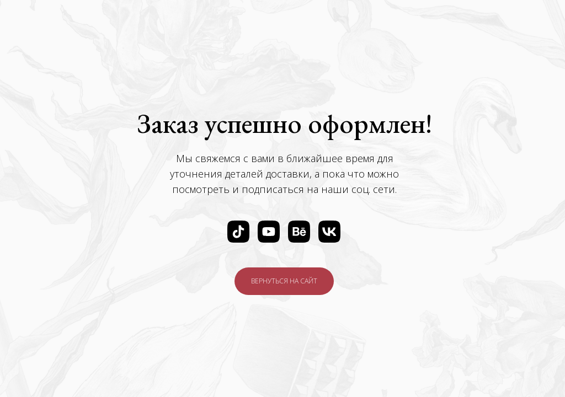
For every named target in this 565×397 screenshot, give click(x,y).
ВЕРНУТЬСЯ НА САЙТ (284, 281)
